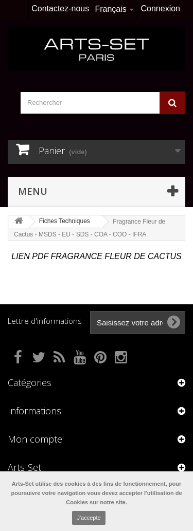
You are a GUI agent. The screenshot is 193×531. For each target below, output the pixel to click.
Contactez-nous (60, 8)
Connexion (161, 8)
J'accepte (88, 518)
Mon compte (35, 439)
